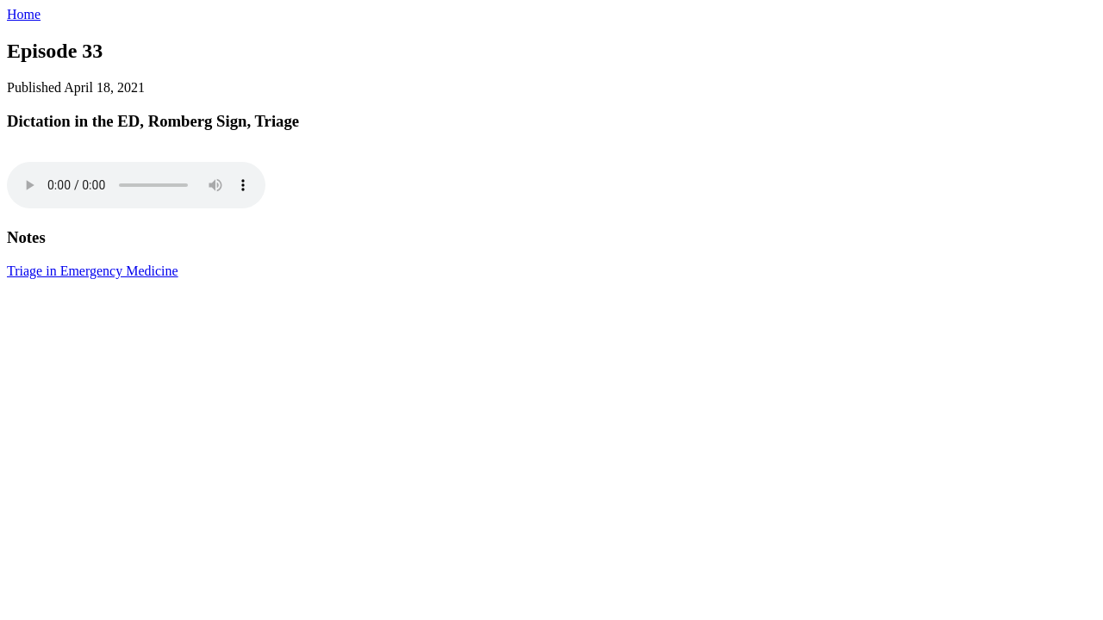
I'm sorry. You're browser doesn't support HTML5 (136, 185)
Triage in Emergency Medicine (92, 271)
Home (24, 14)
